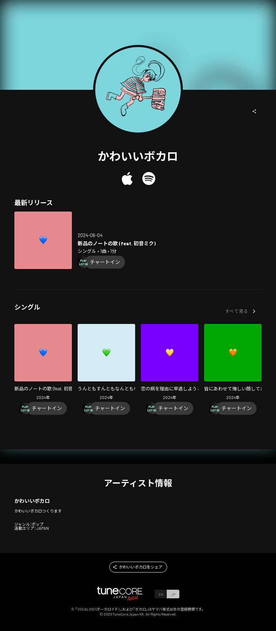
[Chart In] (105, 262)
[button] (254, 111)
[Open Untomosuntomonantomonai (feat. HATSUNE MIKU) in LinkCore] (106, 363)
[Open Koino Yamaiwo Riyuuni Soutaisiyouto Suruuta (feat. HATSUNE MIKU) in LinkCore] (169, 363)
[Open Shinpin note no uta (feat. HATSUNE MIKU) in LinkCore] (43, 240)
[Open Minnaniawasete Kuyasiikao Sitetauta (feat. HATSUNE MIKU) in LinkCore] (233, 363)
